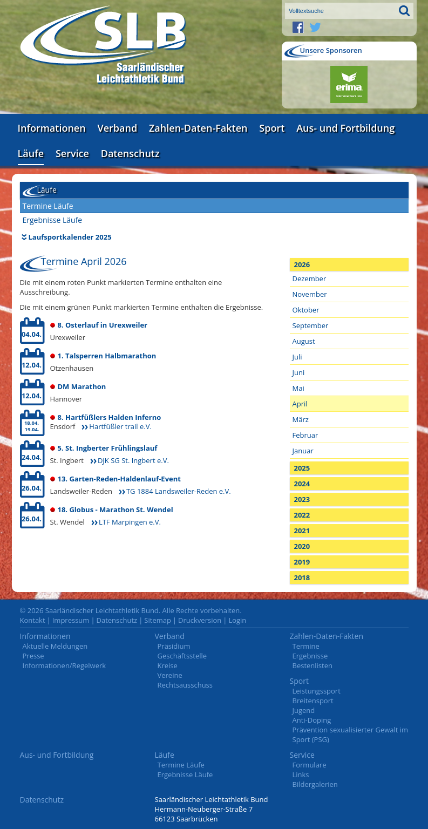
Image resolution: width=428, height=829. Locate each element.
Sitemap (157, 620)
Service (72, 153)
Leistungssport (317, 691)
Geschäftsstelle (182, 656)
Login (237, 620)
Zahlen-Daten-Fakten (198, 127)
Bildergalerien (315, 784)
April (300, 404)
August (304, 341)
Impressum (71, 620)
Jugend (304, 710)
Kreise (168, 665)
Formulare (310, 765)
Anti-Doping (312, 720)
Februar (305, 435)
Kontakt (32, 620)
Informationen (52, 127)
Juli (297, 357)
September (311, 325)
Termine (306, 646)
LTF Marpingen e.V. (130, 522)
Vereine (170, 675)
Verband (118, 127)
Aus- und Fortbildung (345, 127)
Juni (299, 372)
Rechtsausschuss (185, 685)
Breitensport (313, 700)
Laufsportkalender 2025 (70, 237)
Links (301, 774)
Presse (33, 656)
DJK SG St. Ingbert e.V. (133, 460)
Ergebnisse (310, 656)
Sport (271, 127)
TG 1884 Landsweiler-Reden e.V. (178, 491)
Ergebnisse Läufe (53, 220)
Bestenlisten (312, 665)
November (310, 294)
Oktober (306, 310)
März (301, 419)
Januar (303, 451)
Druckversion (199, 620)
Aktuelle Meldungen (55, 646)
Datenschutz (130, 153)
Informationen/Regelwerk (64, 665)
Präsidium (174, 646)
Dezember (310, 278)
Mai (298, 388)
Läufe (31, 153)
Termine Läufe (48, 206)
